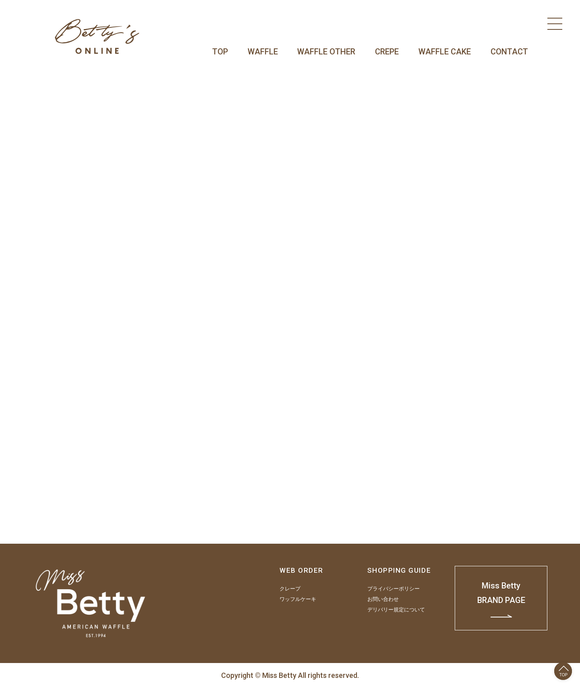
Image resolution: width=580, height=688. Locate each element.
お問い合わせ (383, 599)
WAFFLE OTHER (326, 51)
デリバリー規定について (396, 610)
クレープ (290, 589)
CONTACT (509, 51)
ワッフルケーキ (298, 599)
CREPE (387, 51)
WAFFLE (263, 51)
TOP (220, 51)
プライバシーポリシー (393, 589)
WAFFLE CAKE (444, 51)
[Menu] (555, 23)
